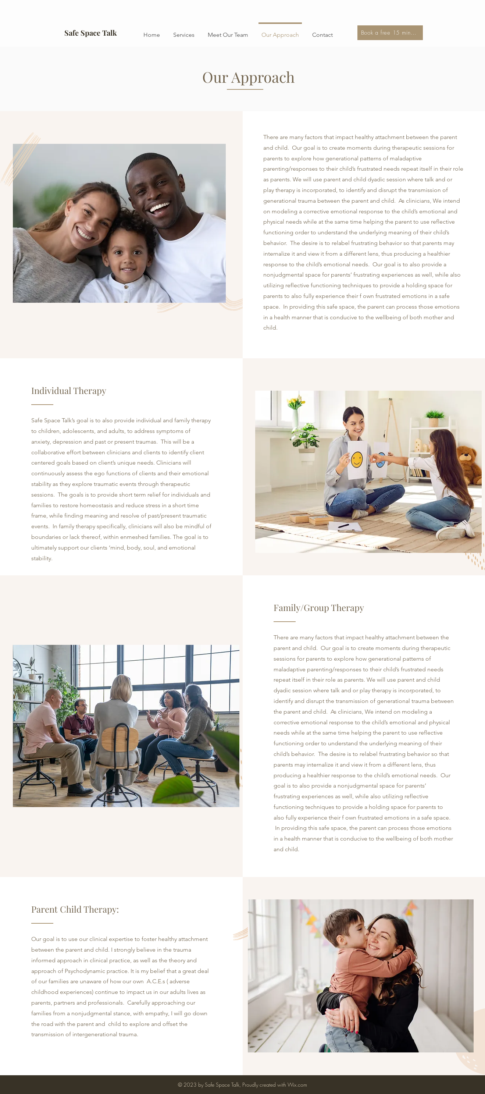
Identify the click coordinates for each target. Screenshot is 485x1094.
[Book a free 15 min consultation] (390, 32)
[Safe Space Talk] (91, 32)
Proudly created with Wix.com (274, 1084)
